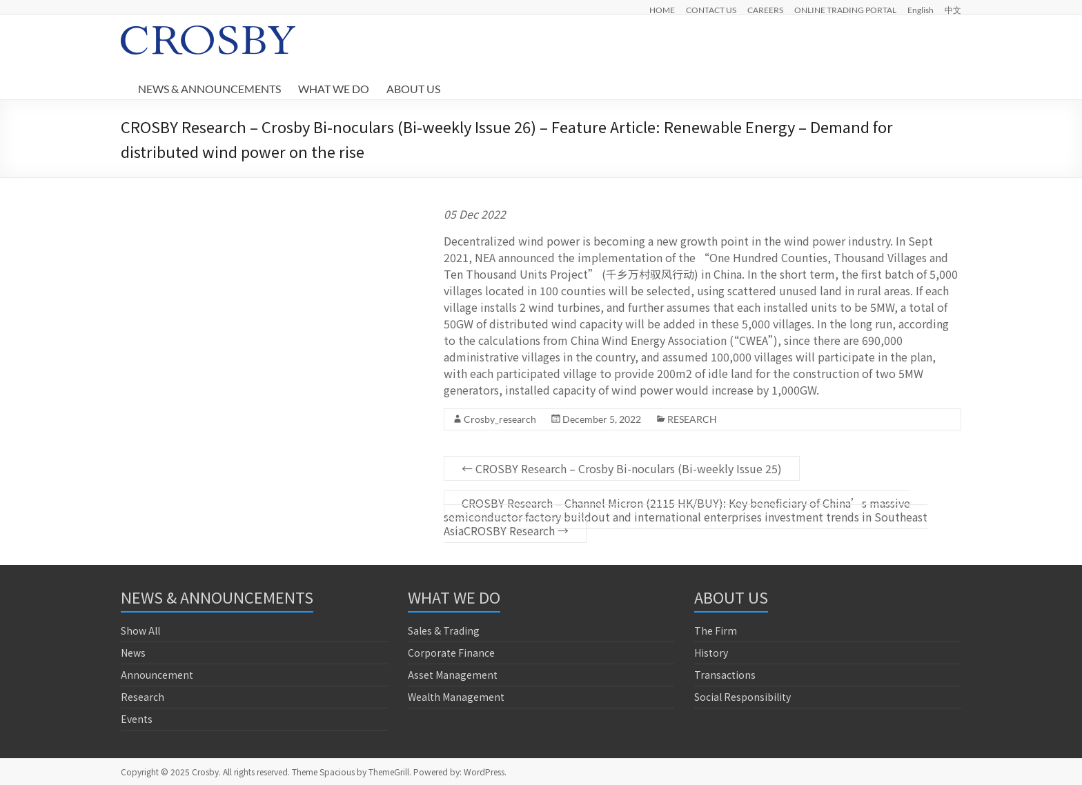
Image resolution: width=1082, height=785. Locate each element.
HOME (662, 9)
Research (142, 697)
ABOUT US (413, 88)
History (711, 652)
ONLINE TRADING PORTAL (845, 9)
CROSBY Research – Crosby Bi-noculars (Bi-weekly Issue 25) (622, 468)
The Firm (715, 630)
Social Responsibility (742, 697)
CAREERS (765, 9)
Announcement (157, 675)
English (920, 9)
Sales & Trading (444, 630)
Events (137, 719)
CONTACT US (711, 9)
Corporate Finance (451, 652)
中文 (953, 9)
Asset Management (453, 675)
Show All (140, 630)
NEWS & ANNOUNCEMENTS (209, 88)
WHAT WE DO (333, 88)
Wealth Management (456, 697)
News (133, 652)
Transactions (725, 675)
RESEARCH (692, 419)
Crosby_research (500, 419)
